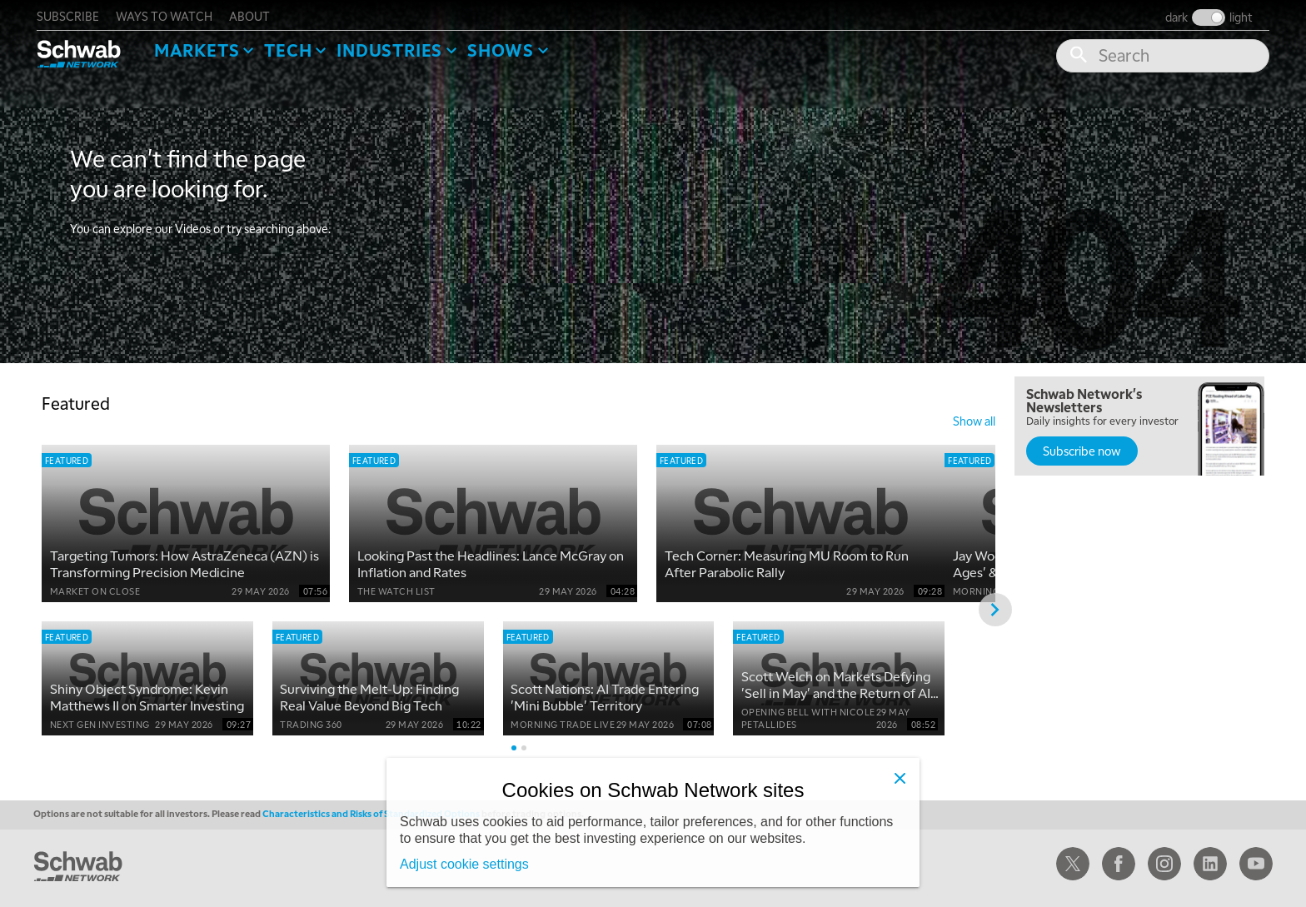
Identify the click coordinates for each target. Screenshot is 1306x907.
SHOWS (505, 46)
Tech (293, 46)
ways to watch (169, 13)
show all (974, 418)
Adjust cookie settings (464, 864)
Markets (202, 46)
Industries (394, 46)
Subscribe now (1082, 448)
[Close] (899, 778)
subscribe (73, 13)
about (254, 13)
